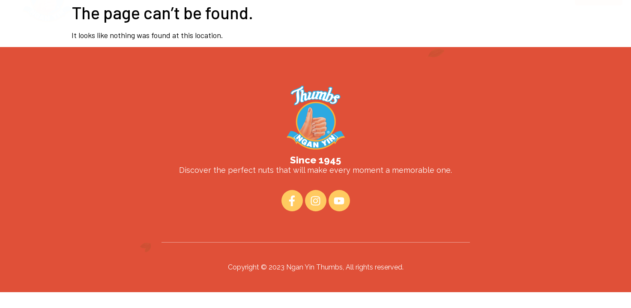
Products (304, 28)
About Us (255, 28)
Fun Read (354, 28)
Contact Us (406, 28)
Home (211, 28)
